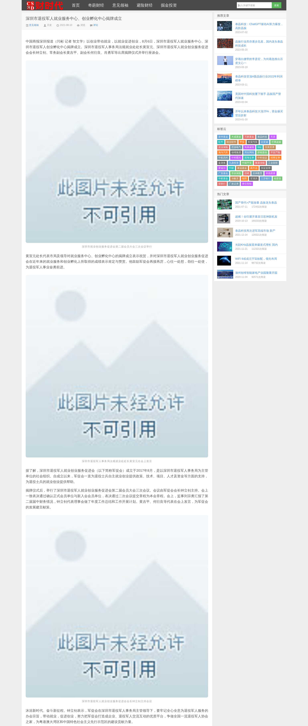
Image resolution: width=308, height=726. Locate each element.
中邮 (231, 168)
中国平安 (247, 162)
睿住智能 (247, 183)
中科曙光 (236, 157)
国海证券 (249, 157)
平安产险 (275, 152)
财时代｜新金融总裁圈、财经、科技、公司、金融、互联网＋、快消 (45, 5)
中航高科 (223, 157)
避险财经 (145, 5)
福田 (244, 178)
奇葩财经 (96, 5)
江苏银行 (266, 178)
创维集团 (236, 152)
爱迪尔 (222, 168)
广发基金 (223, 173)
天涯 (273, 136)
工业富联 (273, 162)
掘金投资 (169, 5)
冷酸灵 (235, 178)
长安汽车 (252, 142)
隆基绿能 (260, 162)
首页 (76, 5)
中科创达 (262, 157)
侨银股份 (262, 152)
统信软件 (231, 142)
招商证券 (275, 157)
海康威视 (249, 147)
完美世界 (270, 147)
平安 (242, 142)
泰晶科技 (262, 136)
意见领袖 (120, 5)
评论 (95, 25)
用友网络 (249, 152)
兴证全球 (266, 168)
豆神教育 (257, 173)
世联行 (222, 183)
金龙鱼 (222, 162)
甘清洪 (253, 178)
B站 (259, 147)
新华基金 (223, 136)
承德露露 (270, 173)
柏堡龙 (277, 178)
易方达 (253, 168)
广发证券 (234, 183)
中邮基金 (223, 178)
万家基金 (249, 136)
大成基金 (236, 136)
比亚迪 (264, 142)
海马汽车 (223, 152)
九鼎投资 (234, 162)
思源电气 (236, 147)
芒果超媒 (276, 142)
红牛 (220, 142)
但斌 (246, 173)
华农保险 (236, 173)
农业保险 (223, 147)
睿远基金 (242, 168)
